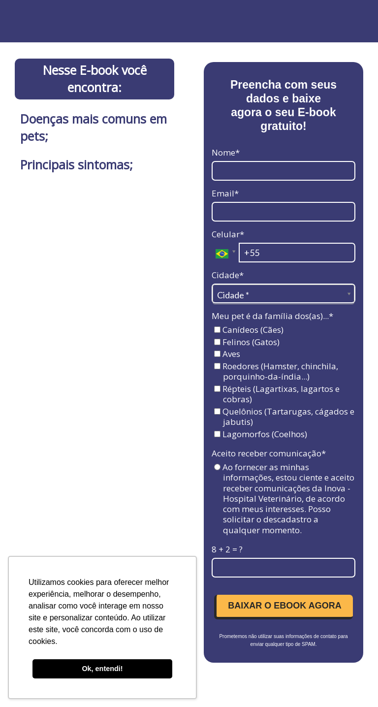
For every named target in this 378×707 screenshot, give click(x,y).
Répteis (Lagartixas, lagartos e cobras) (277, 394)
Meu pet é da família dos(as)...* (272, 316)
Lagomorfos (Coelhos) (260, 434)
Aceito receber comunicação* (269, 453)
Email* (225, 193)
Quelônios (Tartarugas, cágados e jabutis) (284, 416)
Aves (227, 354)
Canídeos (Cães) (249, 329)
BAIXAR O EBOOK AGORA (284, 606)
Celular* (228, 234)
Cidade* (228, 275)
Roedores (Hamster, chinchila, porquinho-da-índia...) (276, 371)
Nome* (226, 152)
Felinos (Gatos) (247, 342)
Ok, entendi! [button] (102, 669)
